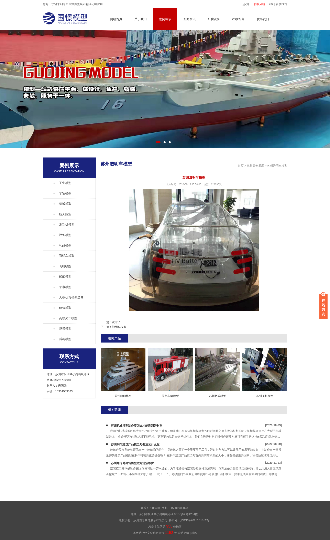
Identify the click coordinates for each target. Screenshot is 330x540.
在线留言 (238, 19)
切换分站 (259, 4)
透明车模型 (119, 326)
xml (271, 4)
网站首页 (116, 19)
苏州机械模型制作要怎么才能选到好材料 (136, 425)
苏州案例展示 (255, 165)
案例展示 (165, 19)
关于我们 (140, 19)
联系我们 (263, 19)
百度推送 (281, 4)
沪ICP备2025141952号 (194, 520)
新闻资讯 (189, 19)
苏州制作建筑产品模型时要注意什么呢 (135, 444)
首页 (241, 165)
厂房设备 (214, 19)
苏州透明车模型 (277, 165)
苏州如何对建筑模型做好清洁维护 (132, 463)
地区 (194, 532)
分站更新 (183, 532)
